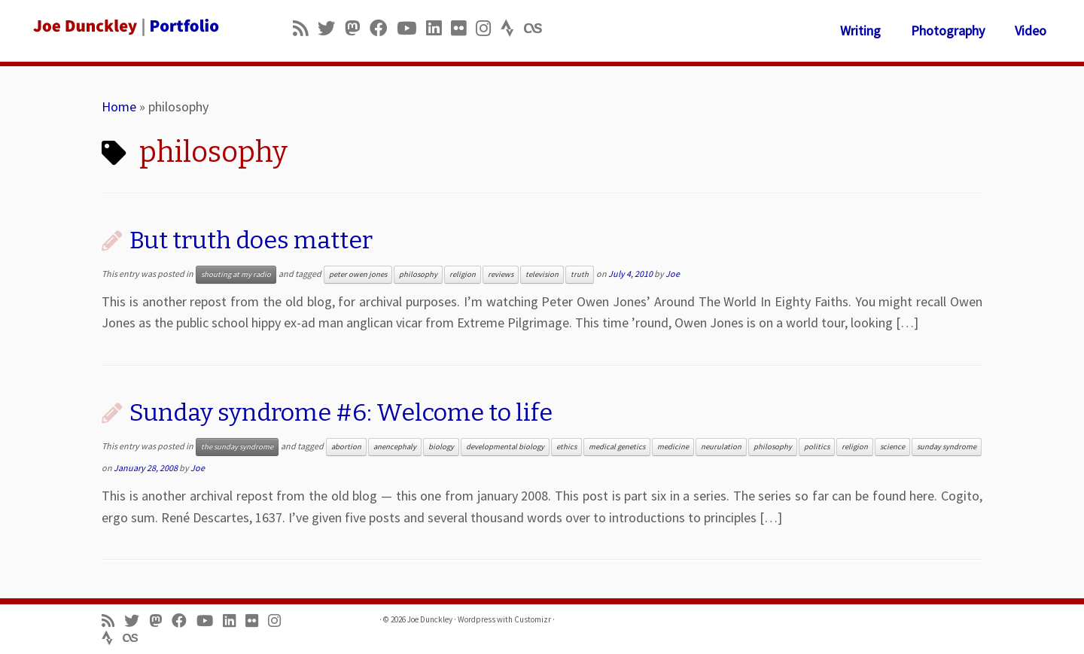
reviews (500, 274)
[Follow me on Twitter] (331, 28)
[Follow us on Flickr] (463, 28)
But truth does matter (251, 240)
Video (1030, 30)
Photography (948, 30)
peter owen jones (358, 274)
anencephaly (394, 447)
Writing (860, 30)
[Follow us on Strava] (512, 28)
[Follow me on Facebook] (383, 28)
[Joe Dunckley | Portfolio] (125, 26)
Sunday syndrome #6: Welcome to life (341, 412)
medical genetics (617, 447)
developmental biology (505, 447)
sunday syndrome (946, 447)
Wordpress (476, 619)
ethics (566, 447)
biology (441, 447)
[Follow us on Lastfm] (537, 28)
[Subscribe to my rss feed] (305, 28)
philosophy (418, 274)
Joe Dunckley (429, 619)
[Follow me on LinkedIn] (438, 28)
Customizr (532, 619)
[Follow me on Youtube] (411, 28)
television (542, 274)
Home (119, 106)
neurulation (721, 447)
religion (462, 274)
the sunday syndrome (237, 447)
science (892, 447)
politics (817, 447)
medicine (673, 447)
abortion (346, 447)
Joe (672, 273)
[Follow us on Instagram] (488, 28)
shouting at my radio (236, 274)
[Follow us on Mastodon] (357, 28)
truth (580, 274)
